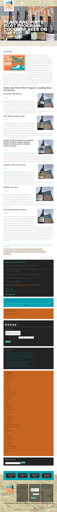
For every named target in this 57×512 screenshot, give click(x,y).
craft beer (21, 249)
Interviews (7, 411)
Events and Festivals (10, 394)
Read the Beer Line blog (47, 475)
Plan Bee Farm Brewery (17, 133)
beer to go (11, 249)
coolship (16, 249)
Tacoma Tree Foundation (10, 446)
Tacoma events (8, 444)
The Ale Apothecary (25, 218)
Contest (7, 381)
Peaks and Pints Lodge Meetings (12, 424)
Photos (6, 429)
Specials (8, 246)
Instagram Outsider (9, 409)
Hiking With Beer (9, 403)
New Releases (8, 418)
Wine (6, 452)
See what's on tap (23, 475)
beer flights (6, 249)
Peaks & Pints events (35, 475)
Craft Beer (17, 245)
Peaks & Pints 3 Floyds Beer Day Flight (14, 359)
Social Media (8, 435)
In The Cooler (31, 245)
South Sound (8, 437)
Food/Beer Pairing (9, 396)
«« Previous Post (42, 257)
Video (6, 450)
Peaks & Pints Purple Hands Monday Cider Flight (16, 363)
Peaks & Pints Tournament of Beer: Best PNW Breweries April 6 (19, 366)
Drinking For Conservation (11, 392)
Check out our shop (11, 475)
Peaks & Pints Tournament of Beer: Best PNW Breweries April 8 (19, 357)
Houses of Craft (8, 405)
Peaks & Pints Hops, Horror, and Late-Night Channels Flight (18, 355)
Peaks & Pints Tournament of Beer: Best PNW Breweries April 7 (19, 361)
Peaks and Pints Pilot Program (44, 245)
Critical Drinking (23, 245)
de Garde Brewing (27, 249)
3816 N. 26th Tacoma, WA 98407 (10, 290)
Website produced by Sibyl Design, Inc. (23, 510)
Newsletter (7, 422)
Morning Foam (8, 416)
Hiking (6, 401)
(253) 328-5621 (10, 294)
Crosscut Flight (8, 390)
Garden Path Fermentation (9, 153)
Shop (4, 246)
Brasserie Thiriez (33, 153)
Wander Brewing (7, 194)
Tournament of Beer (9, 448)
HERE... (25, 305)
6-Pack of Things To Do (10, 375)
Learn (35, 245)
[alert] (28, 314)
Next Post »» (51, 257)
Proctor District (8, 431)
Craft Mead (7, 388)
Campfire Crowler (9, 379)
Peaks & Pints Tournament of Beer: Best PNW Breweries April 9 (19, 353)
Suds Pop (7, 442)
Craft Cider (7, 385)
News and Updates (9, 420)
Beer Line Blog (11, 245)
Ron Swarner (11, 38)
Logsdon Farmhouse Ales (9, 172)
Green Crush (8, 398)
